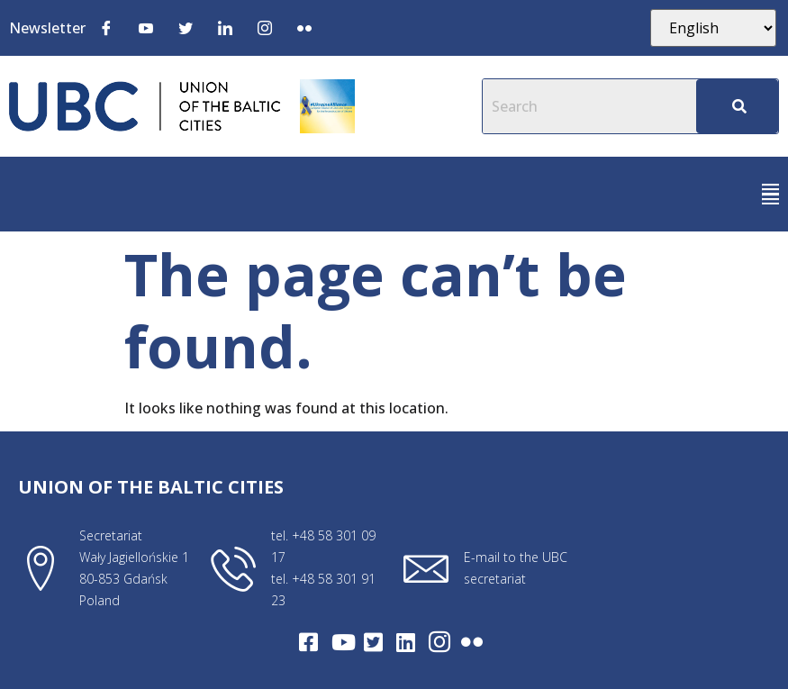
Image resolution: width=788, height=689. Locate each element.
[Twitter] (185, 27)
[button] (770, 194)
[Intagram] (439, 642)
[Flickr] (304, 27)
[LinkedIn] (225, 27)
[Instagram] (264, 27)
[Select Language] (713, 28)
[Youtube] (145, 27)
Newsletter (47, 28)
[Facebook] (106, 27)
